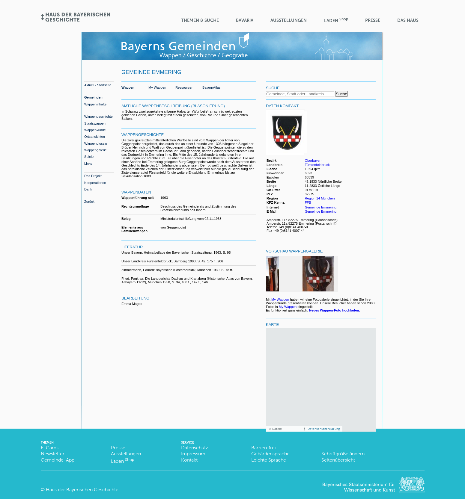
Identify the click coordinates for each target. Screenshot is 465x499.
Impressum (193, 453)
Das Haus (408, 20)
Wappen (127, 87)
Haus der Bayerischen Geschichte (82, 489)
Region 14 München (320, 198)
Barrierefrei (263, 447)
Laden (336, 20)
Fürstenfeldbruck (317, 165)
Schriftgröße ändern (343, 453)
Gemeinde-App (57, 459)
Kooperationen (95, 183)
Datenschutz (194, 447)
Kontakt (189, 459)
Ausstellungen (288, 20)
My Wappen (157, 87)
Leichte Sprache (268, 459)
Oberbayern (313, 160)
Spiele (89, 156)
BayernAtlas (211, 87)
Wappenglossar (95, 143)
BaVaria (244, 20)
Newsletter (52, 453)
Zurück (89, 201)
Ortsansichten (94, 136)
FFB (308, 202)
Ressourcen (184, 87)
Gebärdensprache (270, 453)
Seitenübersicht (338, 459)
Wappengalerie (95, 150)
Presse (372, 20)
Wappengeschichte (98, 116)
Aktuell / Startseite (97, 85)
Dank (88, 189)
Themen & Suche (200, 20)
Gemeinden (93, 97)
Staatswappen (95, 123)
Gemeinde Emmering (320, 207)
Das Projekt (93, 176)
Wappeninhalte (95, 104)
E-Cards (49, 447)
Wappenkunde (95, 130)
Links (88, 163)
